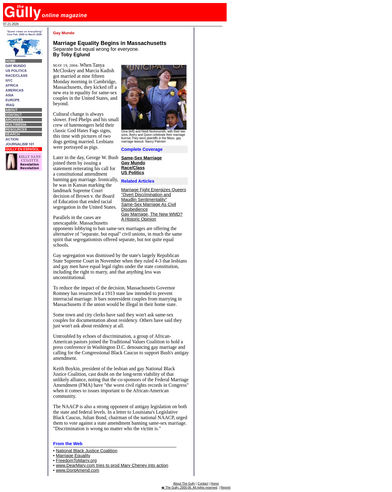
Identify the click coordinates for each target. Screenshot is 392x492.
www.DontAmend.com (77, 470)
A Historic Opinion (138, 219)
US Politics (132, 172)
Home (215, 483)
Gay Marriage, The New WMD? (152, 214)
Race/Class (133, 167)
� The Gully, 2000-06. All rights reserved (189, 487)
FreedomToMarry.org (76, 460)
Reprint (225, 487)
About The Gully (184, 483)
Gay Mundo (133, 162)
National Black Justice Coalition (86, 450)
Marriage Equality (73, 455)
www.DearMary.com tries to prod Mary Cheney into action (112, 465)
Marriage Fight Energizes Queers (153, 189)
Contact (203, 483)
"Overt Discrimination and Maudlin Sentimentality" (146, 197)
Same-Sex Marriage (141, 157)
